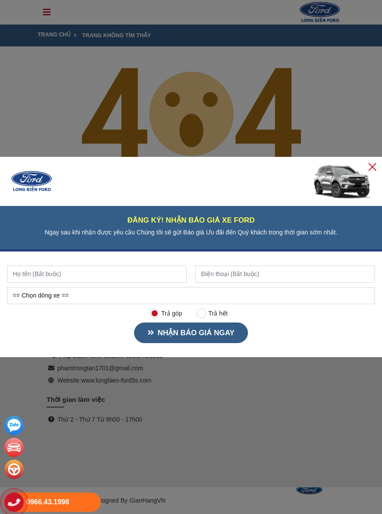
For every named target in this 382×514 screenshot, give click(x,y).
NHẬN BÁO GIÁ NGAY (189, 333)
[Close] (372, 166)
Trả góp (166, 313)
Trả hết (212, 313)
